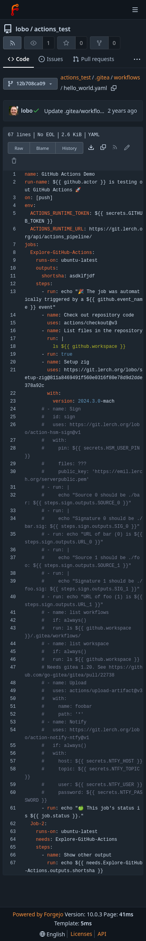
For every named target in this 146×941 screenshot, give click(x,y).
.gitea (102, 77)
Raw (19, 148)
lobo (22, 29)
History (69, 148)
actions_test (52, 29)
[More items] (137, 59)
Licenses (81, 933)
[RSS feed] (12, 42)
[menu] (52, 934)
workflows (127, 77)
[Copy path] (113, 88)
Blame (42, 148)
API (102, 933)
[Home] (15, 10)
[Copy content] (103, 148)
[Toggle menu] (135, 10)
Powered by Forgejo (37, 914)
